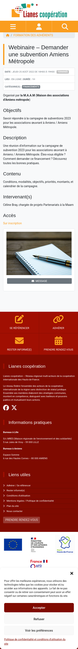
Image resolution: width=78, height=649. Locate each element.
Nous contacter (14, 511)
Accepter (39, 608)
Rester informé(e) (16, 490)
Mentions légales (15, 501)
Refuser (38, 619)
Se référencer (24, 485)
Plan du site (13, 506)
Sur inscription (12, 223)
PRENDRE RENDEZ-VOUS (21, 520)
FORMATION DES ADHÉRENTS (33, 35)
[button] (72, 573)
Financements (31, 86)
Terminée (62, 71)
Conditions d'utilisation (18, 495)
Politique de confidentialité (40, 501)
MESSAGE (39, 281)
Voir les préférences (39, 630)
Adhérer (11, 485)
